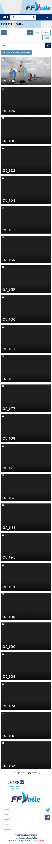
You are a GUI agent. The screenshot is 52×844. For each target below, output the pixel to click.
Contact (6, 814)
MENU (5, 17)
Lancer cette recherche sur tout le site (16, 53)
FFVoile (38, 6)
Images (47, 38)
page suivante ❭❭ (34, 773)
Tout (30, 33)
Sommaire (7, 829)
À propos (6, 809)
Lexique (6, 824)
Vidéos (38, 33)
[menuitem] (48, 17)
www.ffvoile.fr (39, 840)
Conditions (7, 819)
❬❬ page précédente (18, 773)
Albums (46, 33)
